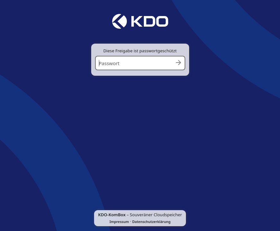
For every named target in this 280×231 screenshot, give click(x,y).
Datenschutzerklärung (151, 221)
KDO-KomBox (112, 215)
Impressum (119, 221)
